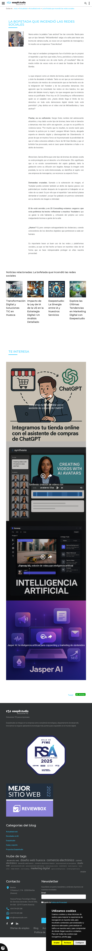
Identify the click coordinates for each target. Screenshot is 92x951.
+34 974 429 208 (16, 909)
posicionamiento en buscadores (66, 863)
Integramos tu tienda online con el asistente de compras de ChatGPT (46, 407)
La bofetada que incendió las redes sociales (58, 8)
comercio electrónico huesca (45, 863)
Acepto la (54, 902)
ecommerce (63, 866)
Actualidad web (34, 8)
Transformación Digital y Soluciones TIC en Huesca (15, 307)
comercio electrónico (60, 860)
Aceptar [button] (57, 943)
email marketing (25, 868)
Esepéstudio (10, 840)
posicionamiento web (17, 866)
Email (43, 893)
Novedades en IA (12, 836)
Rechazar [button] (67, 943)
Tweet (70, 695)
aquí (69, 937)
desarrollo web (13, 860)
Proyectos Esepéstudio (14, 849)
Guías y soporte (12, 845)
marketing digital (40, 868)
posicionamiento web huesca (35, 866)
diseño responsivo (72, 866)
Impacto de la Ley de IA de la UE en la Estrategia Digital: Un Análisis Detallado (35, 311)
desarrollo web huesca (25, 863)
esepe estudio (15, 869)
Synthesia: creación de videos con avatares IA (46, 486)
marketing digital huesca (73, 868)
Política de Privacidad (59, 902)
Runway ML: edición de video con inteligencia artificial (46, 565)
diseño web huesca (32, 860)
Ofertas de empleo (19, 928)
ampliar (83, 872)
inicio (16, 8)
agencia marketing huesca (58, 868)
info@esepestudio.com (18, 917)
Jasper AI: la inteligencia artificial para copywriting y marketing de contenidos (46, 645)
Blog (35, 928)
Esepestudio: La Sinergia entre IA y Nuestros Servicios (56, 307)
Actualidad (23, 8)
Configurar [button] (80, 943)
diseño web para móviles (52, 866)
